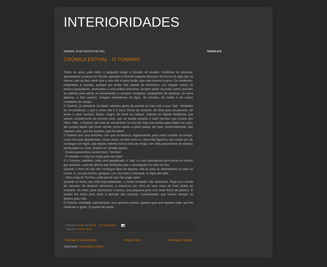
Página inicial (132, 240)
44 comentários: (108, 225)
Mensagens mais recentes (81, 240)
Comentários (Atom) (91, 246)
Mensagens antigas (180, 240)
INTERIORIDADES (121, 22)
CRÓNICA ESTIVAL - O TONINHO (102, 59)
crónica (81, 229)
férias (89, 229)
